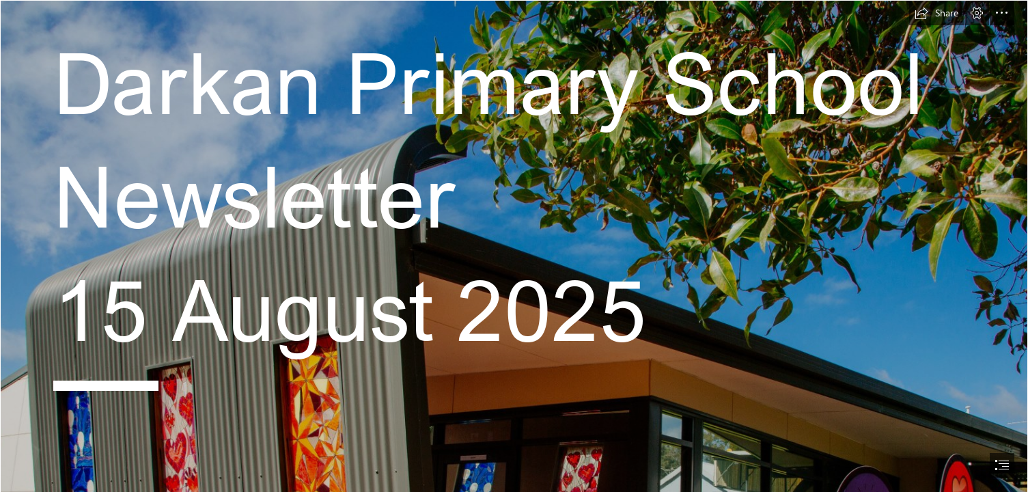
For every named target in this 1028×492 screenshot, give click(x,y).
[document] (514, 246)
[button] (936, 13)
